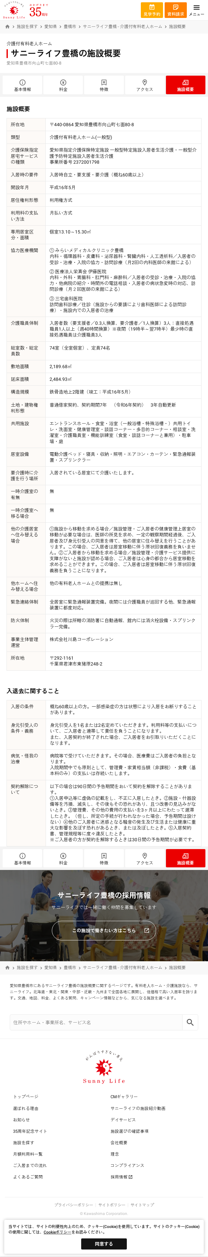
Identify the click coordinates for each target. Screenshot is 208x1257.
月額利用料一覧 (28, 1154)
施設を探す (27, 26)
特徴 (104, 85)
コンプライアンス (127, 1165)
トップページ (25, 1096)
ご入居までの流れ (30, 1165)
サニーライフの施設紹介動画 (138, 1108)
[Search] (190, 1022)
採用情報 (122, 1177)
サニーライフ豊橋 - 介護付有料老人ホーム (122, 26)
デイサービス (123, 1119)
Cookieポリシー (57, 1232)
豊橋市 (70, 26)
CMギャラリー (124, 1096)
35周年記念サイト (30, 1131)
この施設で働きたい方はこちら (110, 930)
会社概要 (119, 1142)
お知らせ (21, 1119)
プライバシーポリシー (73, 1205)
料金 (63, 85)
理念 (115, 1154)
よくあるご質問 (28, 1177)
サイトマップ (142, 1205)
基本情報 (22, 85)
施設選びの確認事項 (130, 1131)
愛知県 (50, 26)
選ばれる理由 (25, 1108)
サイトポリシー (112, 1205)
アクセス (145, 85)
